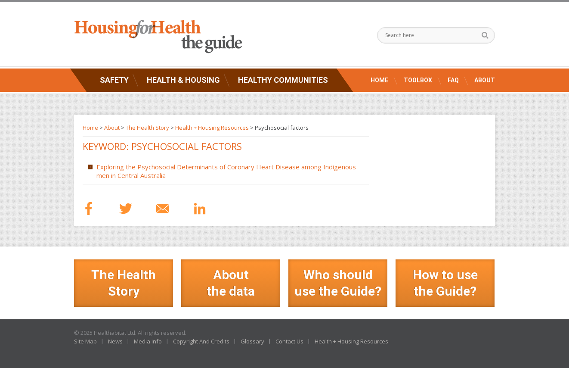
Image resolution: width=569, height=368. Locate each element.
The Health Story (147, 127)
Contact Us (289, 341)
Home (379, 80)
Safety (114, 79)
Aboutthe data (231, 283)
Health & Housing (183, 79)
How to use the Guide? (445, 283)
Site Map (85, 341)
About (484, 80)
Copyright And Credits (201, 341)
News (115, 341)
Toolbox (418, 80)
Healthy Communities (283, 79)
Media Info (148, 341)
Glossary (252, 341)
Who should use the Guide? (337, 283)
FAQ (453, 80)
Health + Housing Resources (212, 127)
